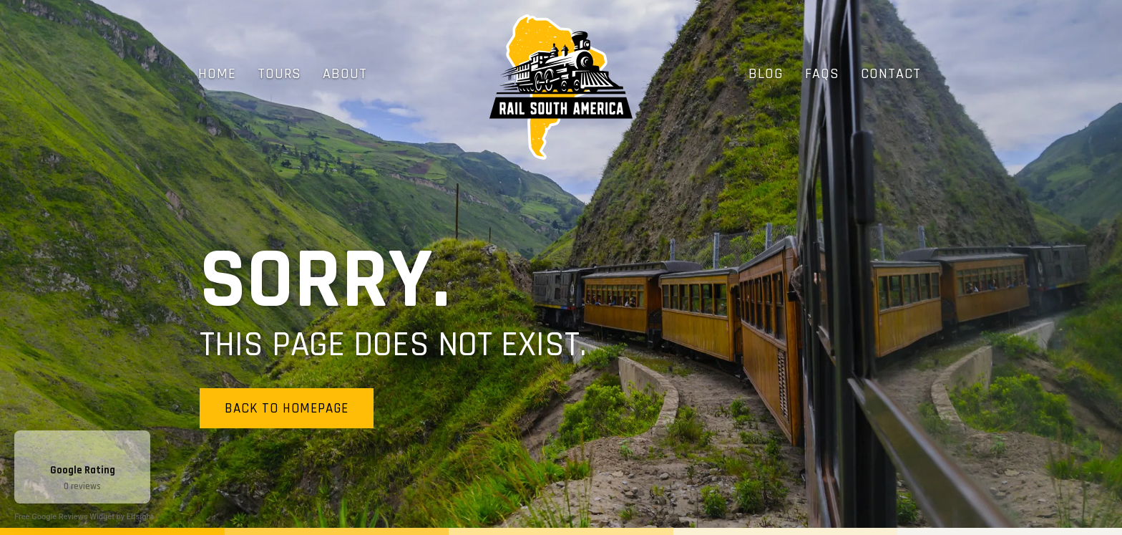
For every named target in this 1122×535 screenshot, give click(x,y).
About (345, 73)
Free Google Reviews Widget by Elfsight (83, 516)
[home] (561, 87)
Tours (279, 73)
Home (217, 73)
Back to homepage (286, 409)
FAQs (822, 73)
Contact (891, 73)
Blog (766, 73)
